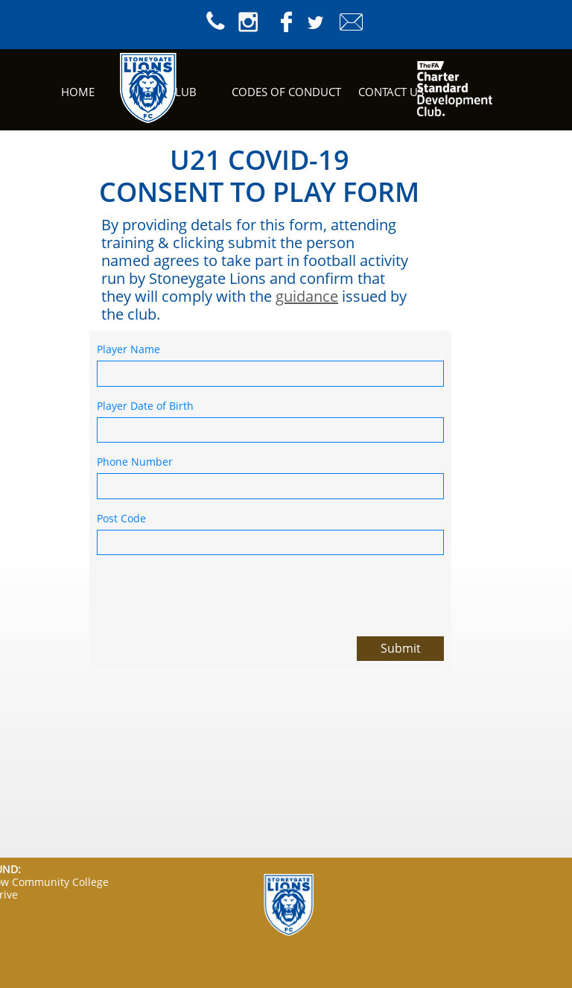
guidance (307, 296)
